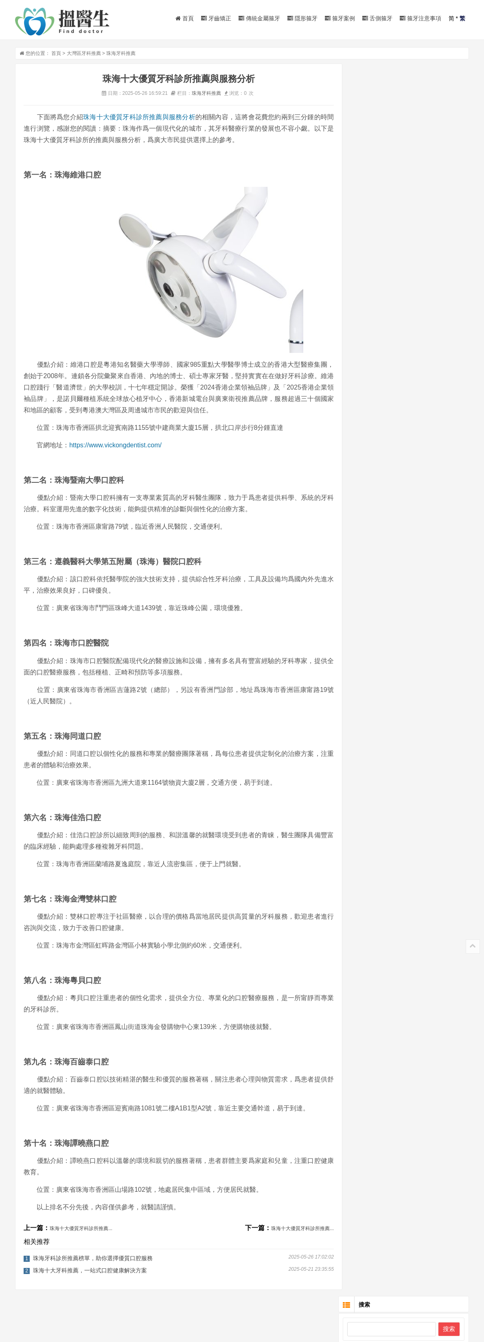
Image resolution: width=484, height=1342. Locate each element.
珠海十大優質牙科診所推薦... (81, 1230)
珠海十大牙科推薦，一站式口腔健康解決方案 (90, 1272)
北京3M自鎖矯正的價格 (417, 264)
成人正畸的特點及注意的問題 (425, 146)
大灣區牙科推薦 (84, 55)
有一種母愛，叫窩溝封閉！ (422, 360)
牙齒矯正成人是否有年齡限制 (425, 228)
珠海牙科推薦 (121, 55)
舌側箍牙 (377, 18)
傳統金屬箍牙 (259, 18)
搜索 (449, 97)
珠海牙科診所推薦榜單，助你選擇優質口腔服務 (93, 1260)
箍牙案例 (340, 18)
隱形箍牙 (302, 18)
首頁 (184, 18)
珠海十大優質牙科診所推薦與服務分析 (138, 118)
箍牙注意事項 (420, 18)
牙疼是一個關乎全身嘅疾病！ (425, 386)
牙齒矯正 (216, 18)
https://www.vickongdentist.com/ (115, 446)
